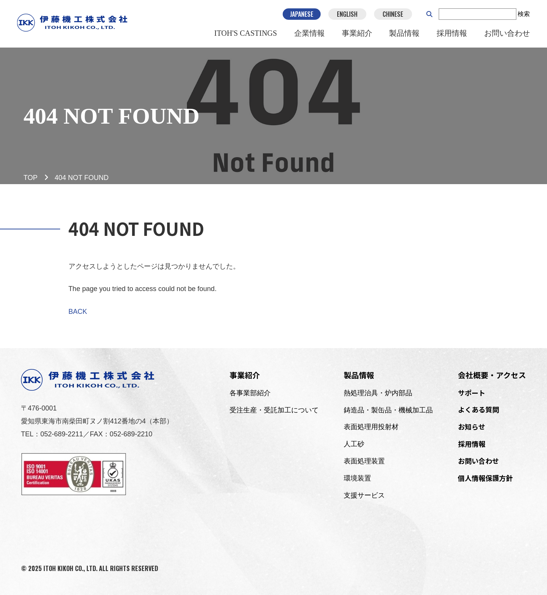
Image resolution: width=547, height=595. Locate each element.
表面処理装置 (364, 461)
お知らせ (471, 426)
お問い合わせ (507, 34)
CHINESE (393, 14)
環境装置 (357, 478)
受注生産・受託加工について (274, 410)
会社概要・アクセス (492, 374)
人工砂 (354, 444)
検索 (524, 14)
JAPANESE (301, 14)
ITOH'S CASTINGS (245, 34)
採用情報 (452, 34)
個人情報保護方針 (485, 478)
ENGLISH (347, 14)
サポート (471, 393)
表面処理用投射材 (371, 427)
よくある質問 (478, 409)
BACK (78, 311)
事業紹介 (356, 34)
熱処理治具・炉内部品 (378, 393)
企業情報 (309, 34)
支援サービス (364, 495)
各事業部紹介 (250, 393)
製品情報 (404, 34)
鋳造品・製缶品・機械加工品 (388, 410)
